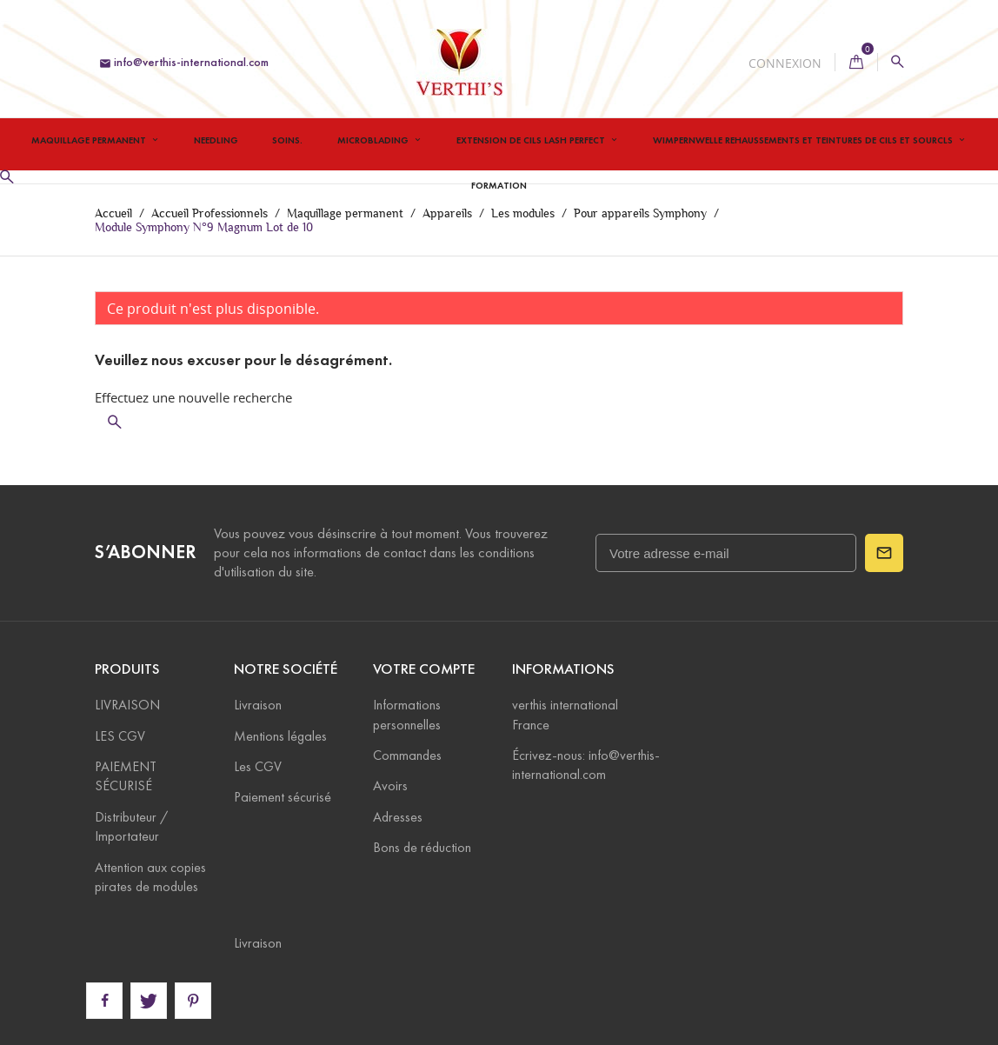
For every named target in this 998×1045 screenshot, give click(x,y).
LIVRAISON (127, 704)
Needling (216, 140)
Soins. (287, 140)
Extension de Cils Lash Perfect (532, 140)
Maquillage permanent (90, 140)
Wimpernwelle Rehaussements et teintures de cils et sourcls (804, 140)
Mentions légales (280, 736)
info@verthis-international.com (184, 62)
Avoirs (390, 785)
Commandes (407, 755)
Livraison (258, 704)
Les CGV (258, 766)
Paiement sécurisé (282, 797)
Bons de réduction (422, 847)
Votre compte (424, 669)
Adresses (397, 817)
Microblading (374, 140)
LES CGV (120, 736)
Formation (499, 185)
